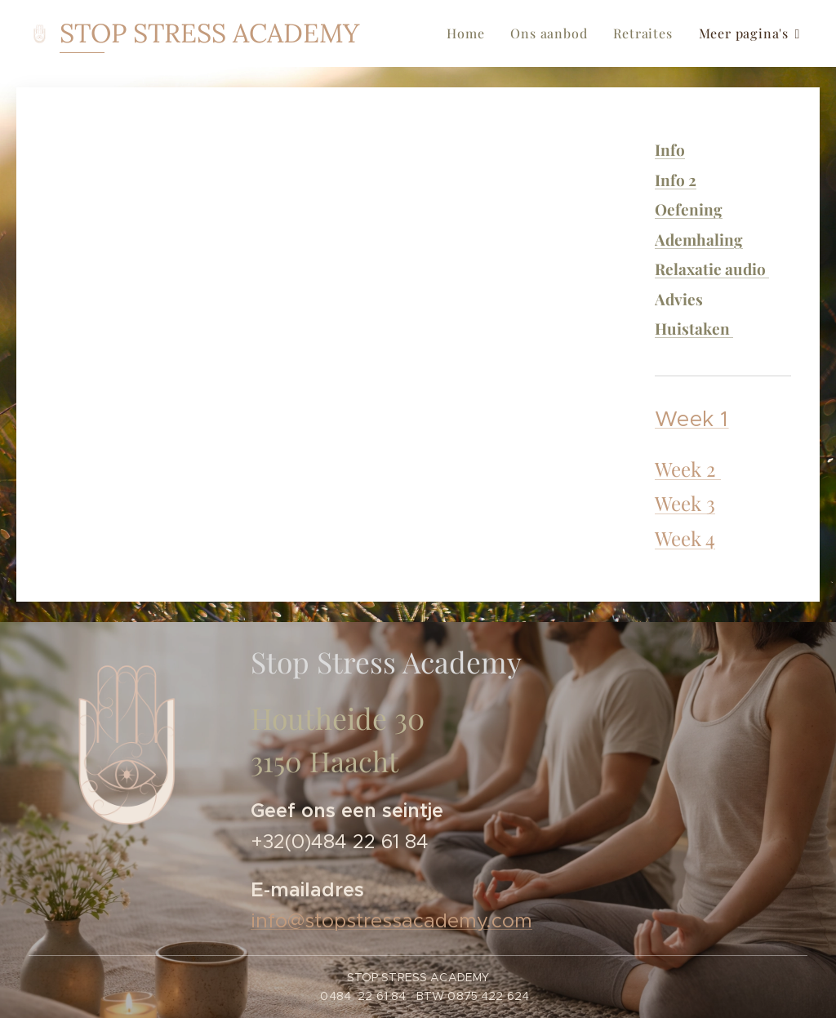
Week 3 (685, 503)
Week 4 (685, 538)
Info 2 (675, 179)
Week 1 (692, 419)
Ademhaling (699, 239)
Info (670, 149)
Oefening (689, 209)
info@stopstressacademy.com (391, 921)
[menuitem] (469, 33)
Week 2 (688, 469)
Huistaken (694, 328)
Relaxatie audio (712, 268)
